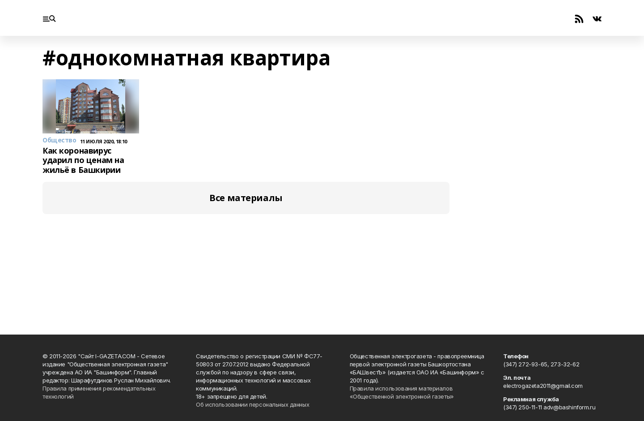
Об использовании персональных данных (252, 404)
